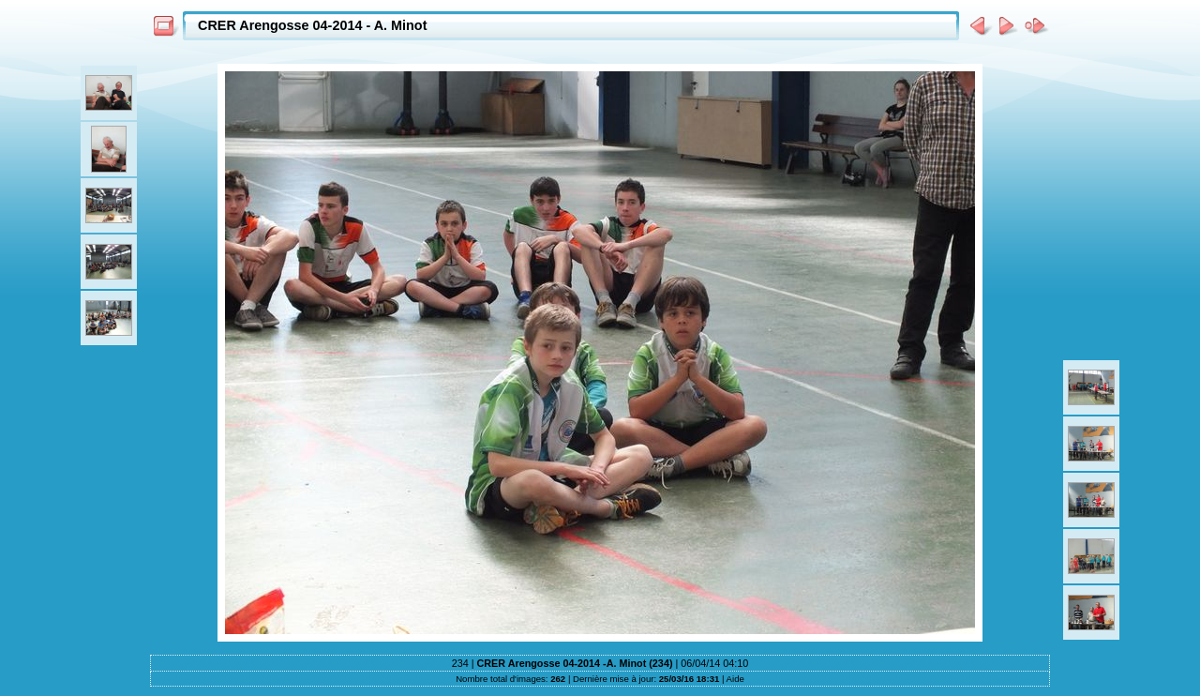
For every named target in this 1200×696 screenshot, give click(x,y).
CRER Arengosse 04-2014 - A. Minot (312, 25)
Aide (735, 678)
